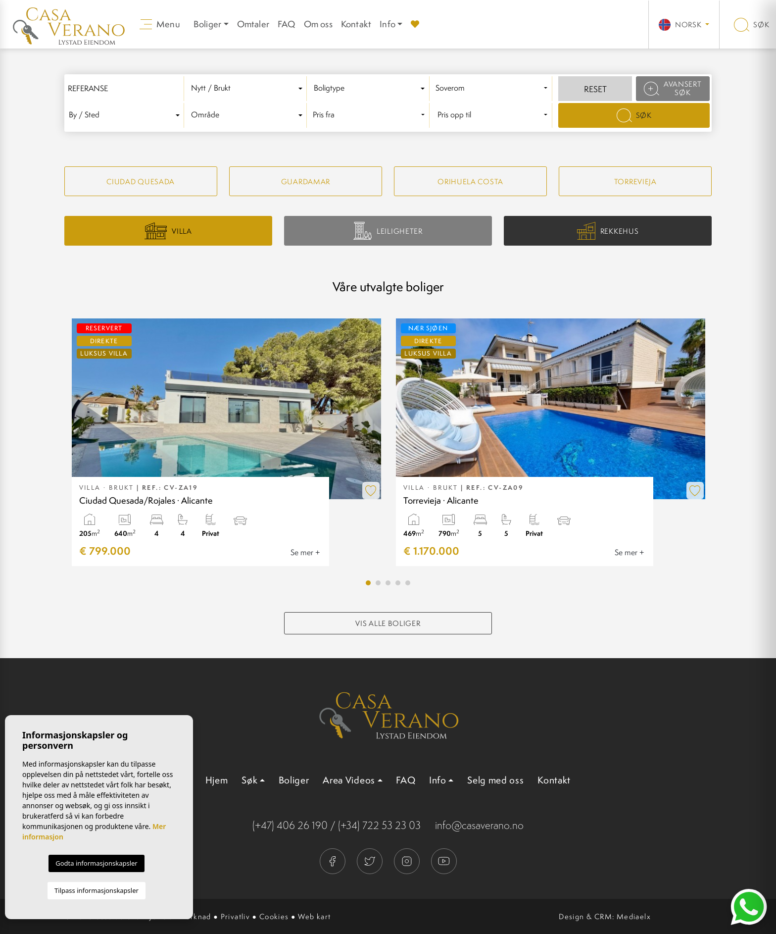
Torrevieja (635, 181)
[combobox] (248, 88)
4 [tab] (397, 582)
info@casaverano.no (479, 825)
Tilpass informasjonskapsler (96, 890)
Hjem (216, 780)
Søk (752, 24)
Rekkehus (607, 231)
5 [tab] (407, 582)
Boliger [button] (207, 24)
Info (387, 24)
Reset (595, 89)
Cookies (274, 916)
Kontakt (356, 24)
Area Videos (349, 780)
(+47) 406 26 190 (290, 825)
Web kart (314, 916)
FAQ (286, 24)
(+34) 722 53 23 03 (379, 825)
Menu (160, 24)
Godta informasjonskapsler (96, 863)
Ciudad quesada (140, 181)
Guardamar (305, 181)
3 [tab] (388, 582)
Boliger (294, 780)
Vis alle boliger (387, 623)
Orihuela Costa (470, 181)
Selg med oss (495, 780)
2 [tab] (378, 582)
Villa (168, 230)
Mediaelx (634, 916)
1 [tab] (368, 582)
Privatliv (235, 916)
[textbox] (248, 88)
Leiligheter (387, 230)
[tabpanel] (226, 442)
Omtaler (253, 24)
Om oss (318, 24)
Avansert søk (672, 88)
